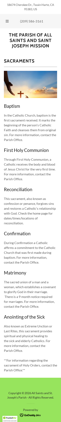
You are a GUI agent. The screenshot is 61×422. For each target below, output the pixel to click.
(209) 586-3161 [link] (31, 21)
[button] (7, 21)
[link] (30, 40)
